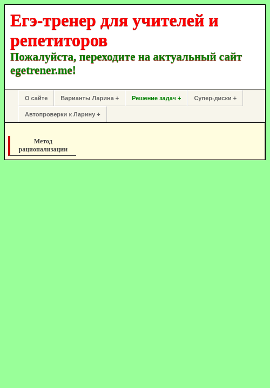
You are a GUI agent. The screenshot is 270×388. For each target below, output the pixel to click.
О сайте (36, 98)
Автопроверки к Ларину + (62, 114)
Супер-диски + (215, 98)
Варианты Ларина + (89, 98)
